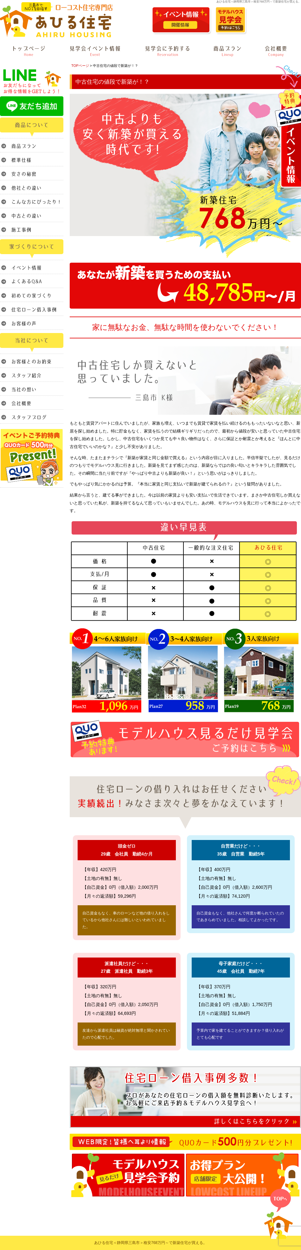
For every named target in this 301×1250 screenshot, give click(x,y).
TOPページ (80, 65)
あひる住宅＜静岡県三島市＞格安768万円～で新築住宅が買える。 (150, 1242)
